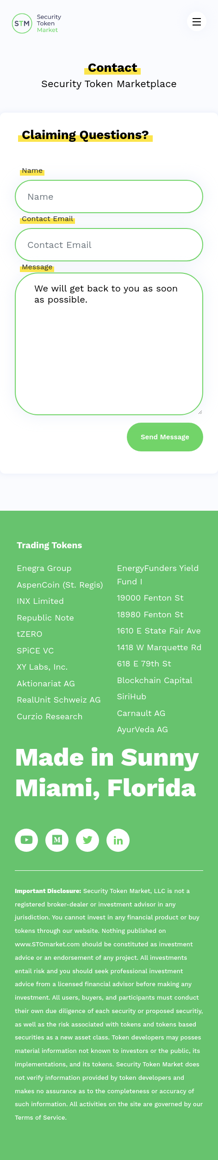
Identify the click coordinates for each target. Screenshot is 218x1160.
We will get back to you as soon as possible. (109, 344)
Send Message (165, 437)
